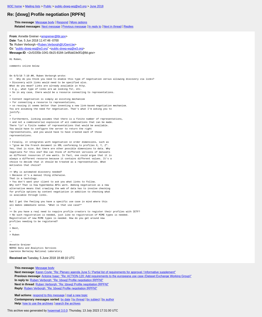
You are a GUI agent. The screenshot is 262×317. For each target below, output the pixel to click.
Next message (51, 26)
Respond (62, 22)
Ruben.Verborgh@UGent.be (56, 44)
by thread (78, 299)
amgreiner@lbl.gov (53, 36)
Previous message (74, 26)
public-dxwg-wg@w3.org (71, 6)
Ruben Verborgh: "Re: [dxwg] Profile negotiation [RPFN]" (66, 280)
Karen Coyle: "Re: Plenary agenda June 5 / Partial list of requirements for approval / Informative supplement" (106, 272)
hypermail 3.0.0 (57, 310)
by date (65, 299)
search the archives (68, 303)
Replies (128, 26)
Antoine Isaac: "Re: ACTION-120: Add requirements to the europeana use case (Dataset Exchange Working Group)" (117, 276)
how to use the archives (38, 303)
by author (108, 299)
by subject (93, 299)
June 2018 (97, 6)
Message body (44, 22)
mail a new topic (77, 295)
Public (47, 6)
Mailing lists (32, 6)
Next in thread (112, 26)
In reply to (94, 26)
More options (78, 22)
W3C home (14, 6)
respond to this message (48, 295)
